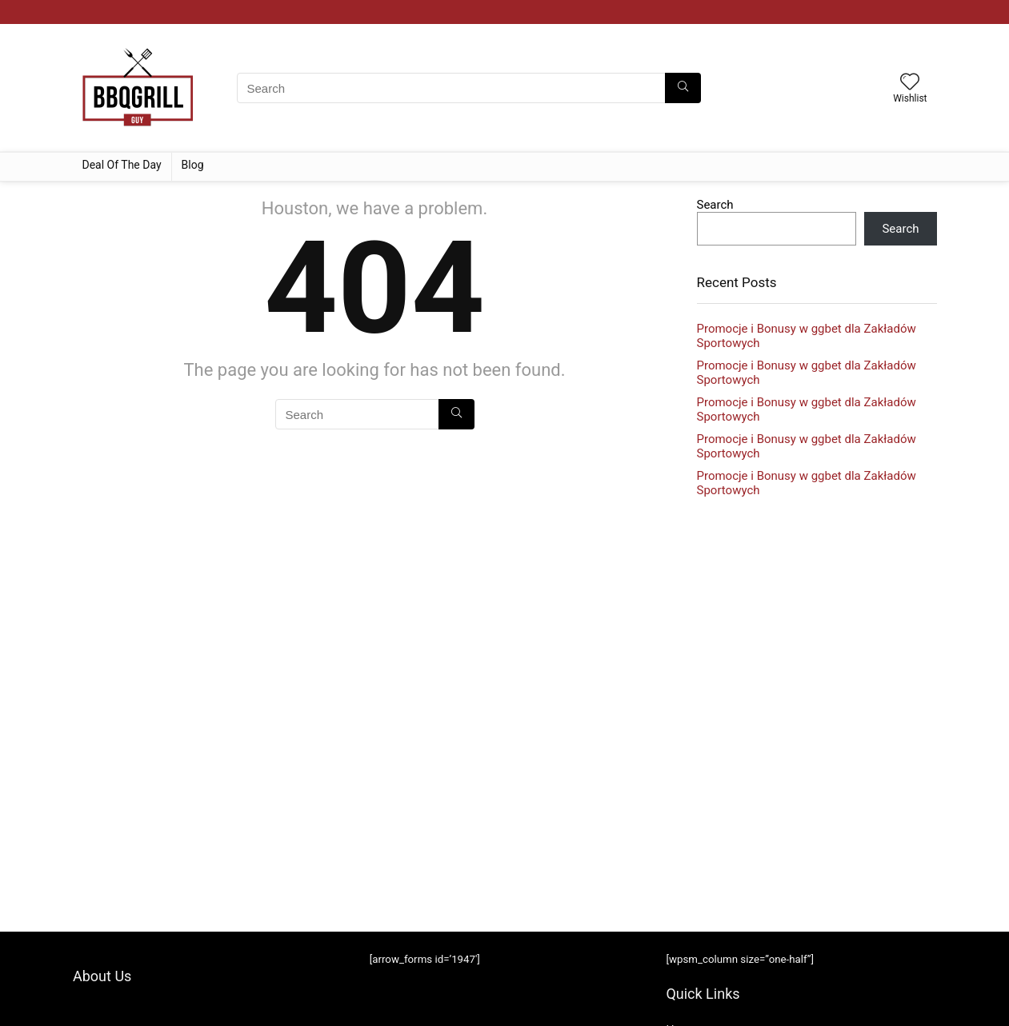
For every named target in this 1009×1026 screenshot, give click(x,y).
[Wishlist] (909, 83)
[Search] (683, 88)
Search (715, 205)
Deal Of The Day (122, 164)
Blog (193, 164)
